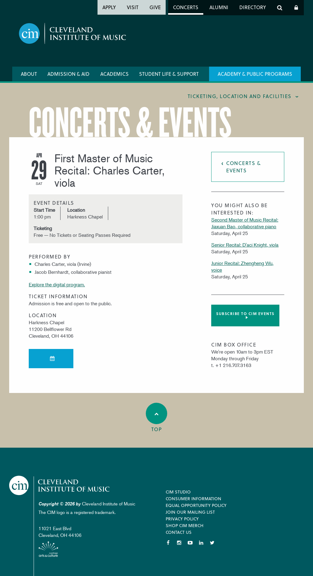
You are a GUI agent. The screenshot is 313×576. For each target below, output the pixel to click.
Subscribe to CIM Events (245, 313)
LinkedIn (201, 542)
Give (155, 7)
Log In (296, 7)
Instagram (179, 542)
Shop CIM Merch (185, 525)
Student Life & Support (169, 73)
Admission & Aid (68, 73)
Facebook (168, 542)
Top (156, 418)
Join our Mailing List (190, 512)
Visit (132, 7)
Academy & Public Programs (255, 73)
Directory (252, 7)
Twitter (212, 542)
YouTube (190, 542)
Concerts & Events (243, 167)
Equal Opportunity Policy (196, 505)
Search (279, 7)
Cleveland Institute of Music (59, 485)
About (29, 73)
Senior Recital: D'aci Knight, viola (244, 245)
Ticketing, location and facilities (240, 96)
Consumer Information (193, 498)
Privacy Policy (182, 518)
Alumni (218, 7)
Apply (109, 7)
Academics (114, 73)
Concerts (185, 7)
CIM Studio (178, 492)
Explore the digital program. (57, 284)
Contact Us (179, 532)
